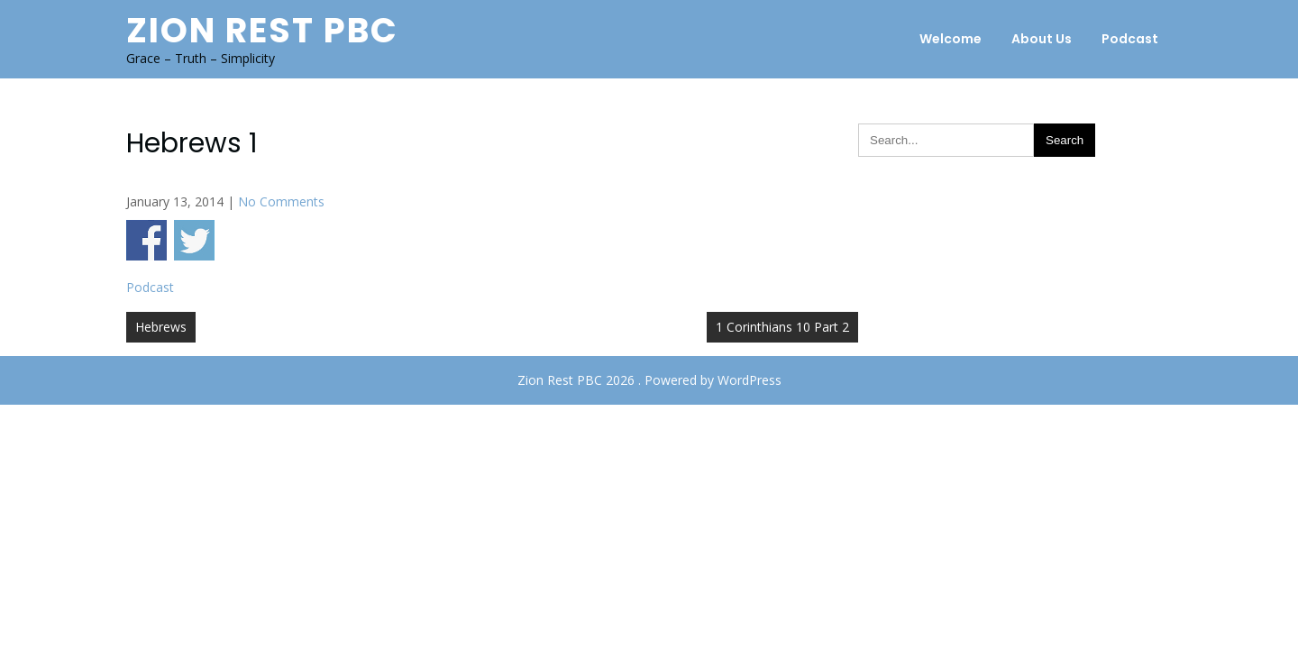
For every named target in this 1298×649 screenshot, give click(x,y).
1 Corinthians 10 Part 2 (782, 326)
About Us (1041, 39)
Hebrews (161, 326)
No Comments (281, 201)
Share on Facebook (146, 240)
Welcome (950, 39)
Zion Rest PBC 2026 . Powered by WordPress (649, 379)
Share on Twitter (194, 240)
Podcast (1129, 39)
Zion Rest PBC (262, 30)
